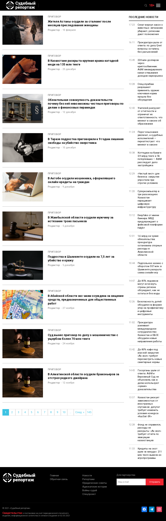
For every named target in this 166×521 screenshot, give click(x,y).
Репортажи (88, 479)
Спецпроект (89, 494)
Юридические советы (94, 482)
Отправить (154, 482)
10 (64, 412)
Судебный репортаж (21, 5)
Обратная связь (59, 479)
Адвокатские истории (94, 486)
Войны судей (89, 490)
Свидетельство (12, 513)
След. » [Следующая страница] (79, 412)
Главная (54, 475)
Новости (87, 475)
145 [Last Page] (89, 412)
